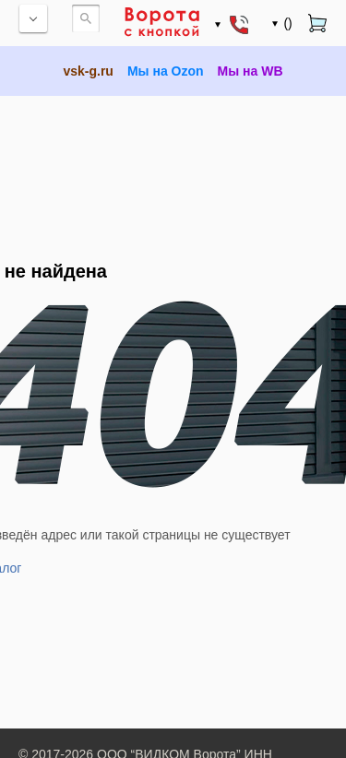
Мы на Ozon (165, 71)
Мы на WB (250, 71)
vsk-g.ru (88, 71)
